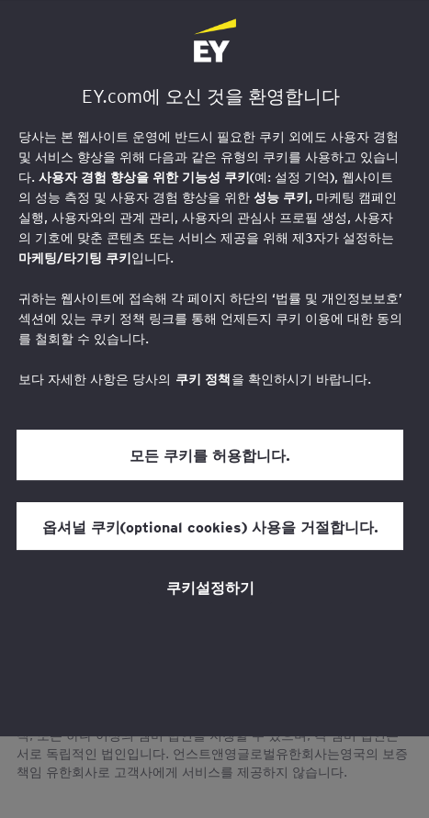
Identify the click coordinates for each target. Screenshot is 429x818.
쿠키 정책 (203, 379)
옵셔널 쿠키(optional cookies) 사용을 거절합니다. (210, 526)
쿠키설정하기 (210, 587)
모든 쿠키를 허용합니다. (210, 454)
